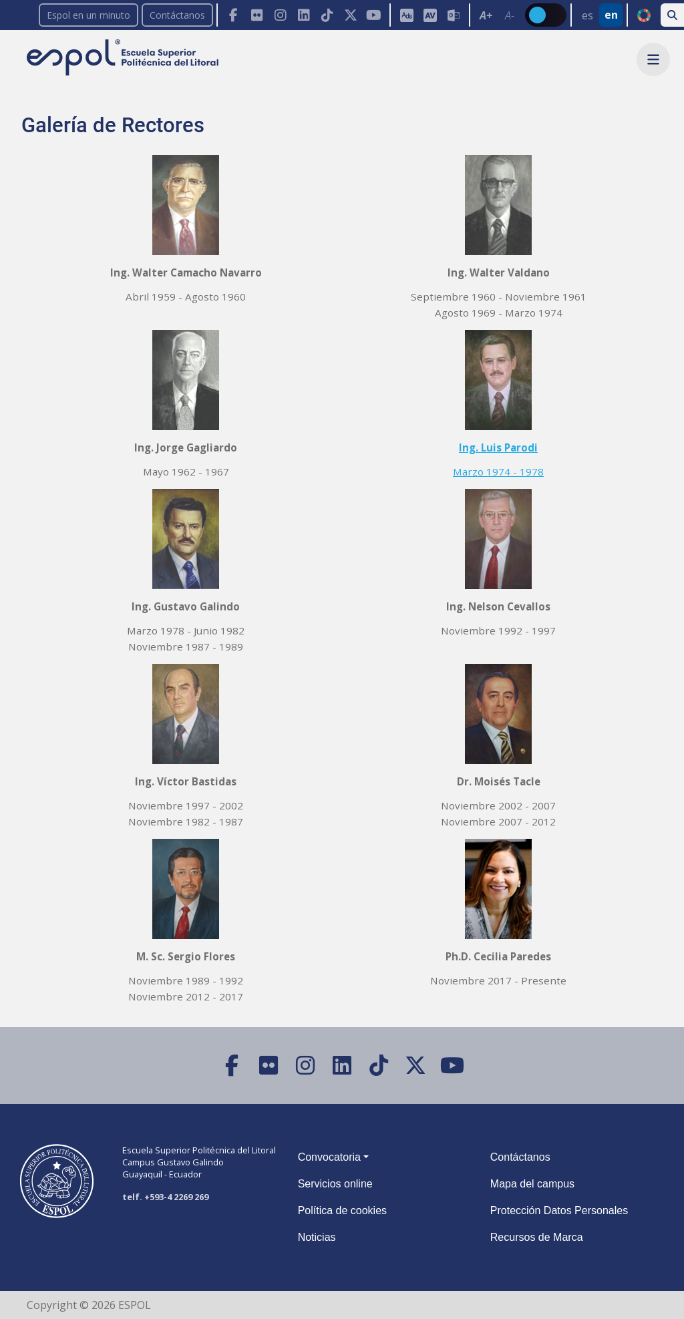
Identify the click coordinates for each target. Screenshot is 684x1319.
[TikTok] (327, 15)
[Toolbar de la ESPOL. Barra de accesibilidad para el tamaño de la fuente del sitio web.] (429, 15)
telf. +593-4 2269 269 (165, 1197)
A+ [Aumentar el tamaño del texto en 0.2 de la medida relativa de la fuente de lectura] (486, 15)
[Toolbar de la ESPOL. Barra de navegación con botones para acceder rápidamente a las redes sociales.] (302, 15)
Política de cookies (342, 1210)
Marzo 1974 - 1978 (498, 471)
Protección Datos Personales (559, 1210)
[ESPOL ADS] (406, 15)
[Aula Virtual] (430, 15)
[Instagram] (280, 15)
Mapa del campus (532, 1183)
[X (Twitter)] (350, 15)
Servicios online (335, 1183)
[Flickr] (257, 15)
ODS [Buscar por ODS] (644, 15)
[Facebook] (233, 15)
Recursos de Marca (536, 1237)
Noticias (317, 1237)
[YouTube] (373, 15)
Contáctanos (177, 15)
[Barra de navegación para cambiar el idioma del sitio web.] (598, 15)
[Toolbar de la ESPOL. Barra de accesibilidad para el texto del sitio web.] (497, 15)
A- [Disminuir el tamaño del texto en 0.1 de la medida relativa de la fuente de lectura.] (509, 15)
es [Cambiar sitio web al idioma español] (587, 15)
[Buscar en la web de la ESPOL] (672, 15)
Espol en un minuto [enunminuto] (88, 15)
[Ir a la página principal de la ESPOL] (124, 58)
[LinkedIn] (303, 15)
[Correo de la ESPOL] (453, 15)
